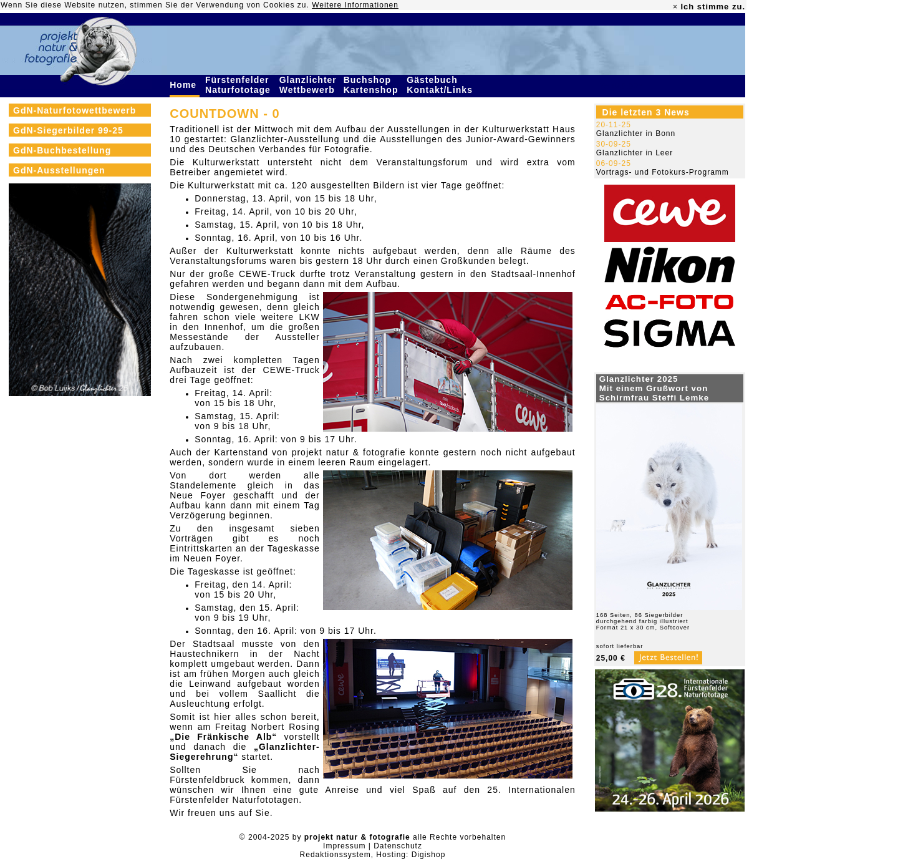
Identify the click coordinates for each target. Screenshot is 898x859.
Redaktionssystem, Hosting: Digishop (373, 854)
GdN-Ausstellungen (59, 170)
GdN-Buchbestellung (62, 150)
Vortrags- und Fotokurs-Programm (662, 172)
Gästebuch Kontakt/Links (441, 85)
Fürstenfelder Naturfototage (239, 85)
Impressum (344, 846)
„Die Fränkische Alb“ (223, 737)
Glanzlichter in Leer (634, 152)
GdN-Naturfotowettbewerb (74, 110)
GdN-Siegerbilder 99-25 (68, 130)
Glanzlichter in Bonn (635, 133)
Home (185, 85)
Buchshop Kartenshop (373, 85)
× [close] (675, 6)
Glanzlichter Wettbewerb (308, 85)
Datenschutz (398, 846)
